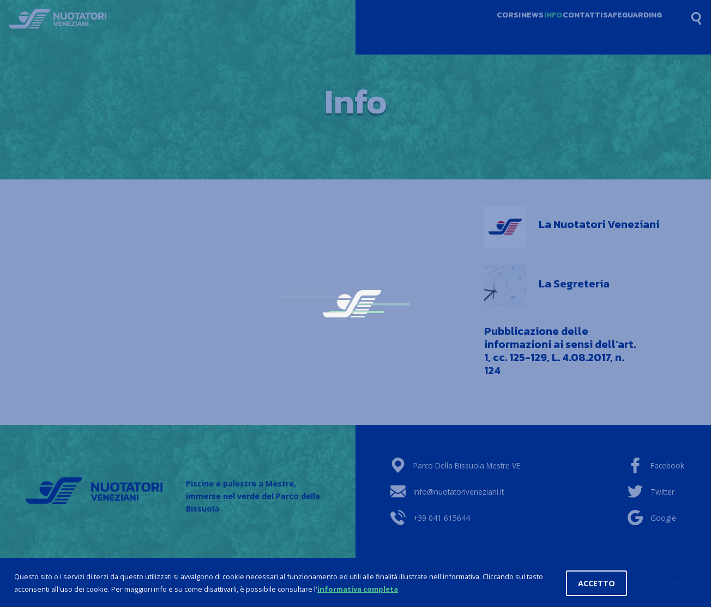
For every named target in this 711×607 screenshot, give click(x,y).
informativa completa (357, 589)
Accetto (596, 584)
